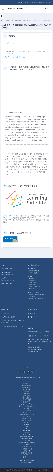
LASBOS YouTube (7, 269)
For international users (8, 280)
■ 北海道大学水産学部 (8, 317)
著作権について (32, 317)
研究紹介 (32, 278)
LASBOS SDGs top (7, 274)
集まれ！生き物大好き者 (36, 294)
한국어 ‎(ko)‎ (26, 457)
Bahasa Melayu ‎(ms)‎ (26, 438)
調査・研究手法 (34, 284)
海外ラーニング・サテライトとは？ (16, 57)
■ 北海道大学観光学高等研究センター (12, 326)
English (26, 424)
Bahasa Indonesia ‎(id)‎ (26, 436)
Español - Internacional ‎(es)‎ (26, 442)
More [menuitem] (46, 9)
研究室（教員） (34, 273)
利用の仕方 (31, 313)
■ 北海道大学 (5, 313)
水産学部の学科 (34, 271)
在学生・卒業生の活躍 (36, 298)
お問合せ (26, 422)
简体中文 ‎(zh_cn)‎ (26, 453)
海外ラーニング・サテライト (12, 216)
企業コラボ (26, 412)
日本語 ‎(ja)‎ (26, 451)
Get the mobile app (26, 462)
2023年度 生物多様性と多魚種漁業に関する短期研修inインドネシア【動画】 (29, 68)
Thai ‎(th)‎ (26, 445)
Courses (2, 20)
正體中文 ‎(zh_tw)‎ (26, 449)
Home (3, 265)
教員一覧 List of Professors (37, 20)
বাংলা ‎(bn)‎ (26, 455)
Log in (50, 2)
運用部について (32, 310)
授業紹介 (32, 280)
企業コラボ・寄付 (6, 283)
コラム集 (32, 296)
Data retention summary (26, 460)
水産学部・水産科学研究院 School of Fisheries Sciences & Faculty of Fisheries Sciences (18, 20)
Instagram (26, 430)
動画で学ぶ (32, 288)
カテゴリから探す (34, 286)
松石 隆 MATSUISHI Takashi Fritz (47, 20)
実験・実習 (32, 282)
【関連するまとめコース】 (20, 233)
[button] (20, 2)
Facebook (26, 432)
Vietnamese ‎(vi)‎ (26, 447)
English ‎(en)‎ (26, 434)
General (11, 36)
